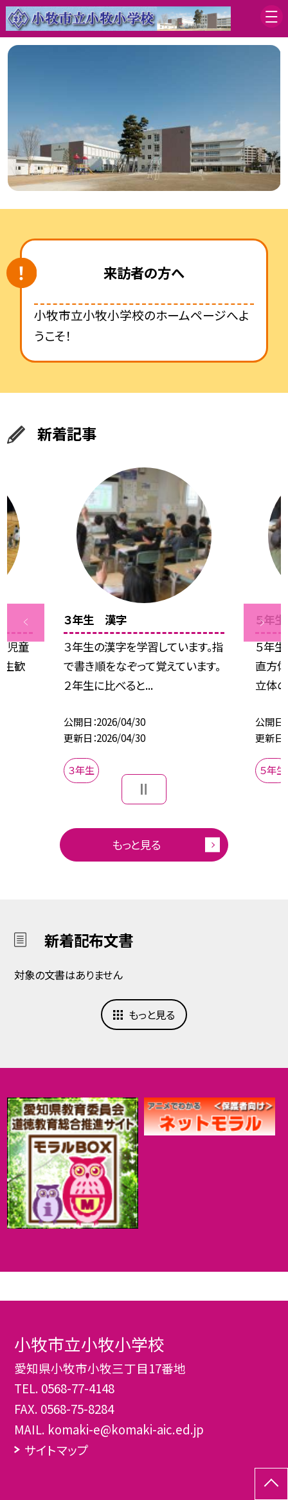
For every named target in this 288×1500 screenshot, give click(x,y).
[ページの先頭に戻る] (271, 1483)
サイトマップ (56, 1449)
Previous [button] (25, 622)
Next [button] (262, 622)
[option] (144, 118)
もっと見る (136, 844)
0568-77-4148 (77, 1387)
